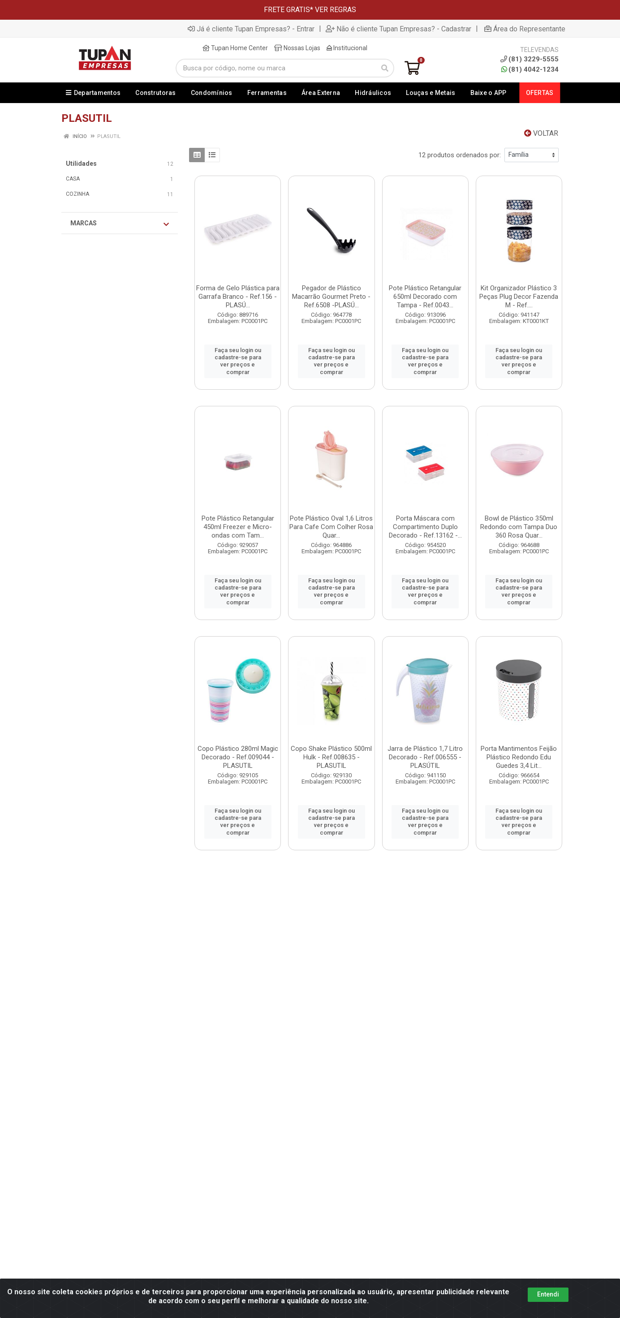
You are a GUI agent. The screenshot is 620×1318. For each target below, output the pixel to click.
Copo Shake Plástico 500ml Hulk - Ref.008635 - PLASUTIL (331, 757)
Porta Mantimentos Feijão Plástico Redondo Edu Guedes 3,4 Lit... (519, 757)
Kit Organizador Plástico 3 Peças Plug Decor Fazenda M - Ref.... (518, 296)
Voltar (541, 133)
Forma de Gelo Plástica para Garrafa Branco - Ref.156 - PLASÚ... (238, 296)
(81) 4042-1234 (530, 69)
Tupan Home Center (235, 48)
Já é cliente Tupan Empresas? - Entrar (251, 28)
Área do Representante (524, 28)
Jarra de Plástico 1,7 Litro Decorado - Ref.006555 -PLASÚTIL (425, 757)
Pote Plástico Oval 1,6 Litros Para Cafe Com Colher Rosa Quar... (331, 526)
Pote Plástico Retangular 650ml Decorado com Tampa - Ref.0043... (425, 296)
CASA (73, 179)
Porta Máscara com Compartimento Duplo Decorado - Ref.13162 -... (425, 526)
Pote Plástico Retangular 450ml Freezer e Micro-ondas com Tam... (238, 526)
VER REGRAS (335, 9)
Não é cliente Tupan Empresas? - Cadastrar (398, 28)
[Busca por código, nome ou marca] (276, 68)
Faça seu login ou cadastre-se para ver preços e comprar (238, 361)
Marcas (119, 224)
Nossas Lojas (297, 48)
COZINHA (77, 194)
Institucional (347, 48)
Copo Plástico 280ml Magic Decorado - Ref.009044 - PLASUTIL (238, 757)
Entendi (548, 1294)
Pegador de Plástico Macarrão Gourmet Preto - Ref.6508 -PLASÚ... (331, 296)
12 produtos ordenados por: (459, 155)
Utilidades (81, 163)
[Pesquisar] (384, 68)
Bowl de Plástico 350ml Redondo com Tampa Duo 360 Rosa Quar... (518, 526)
